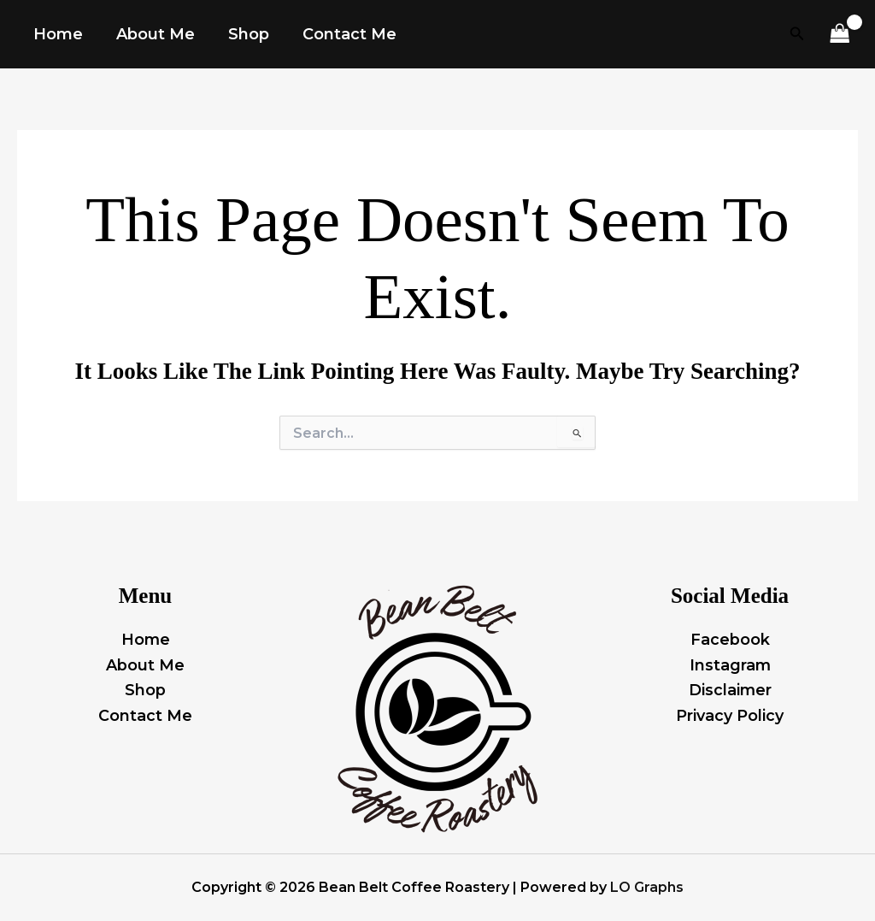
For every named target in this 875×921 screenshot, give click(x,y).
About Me (145, 664)
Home (145, 638)
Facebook (730, 638)
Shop (145, 690)
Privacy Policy (730, 715)
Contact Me (145, 715)
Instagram (730, 664)
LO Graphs (647, 887)
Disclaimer (730, 690)
